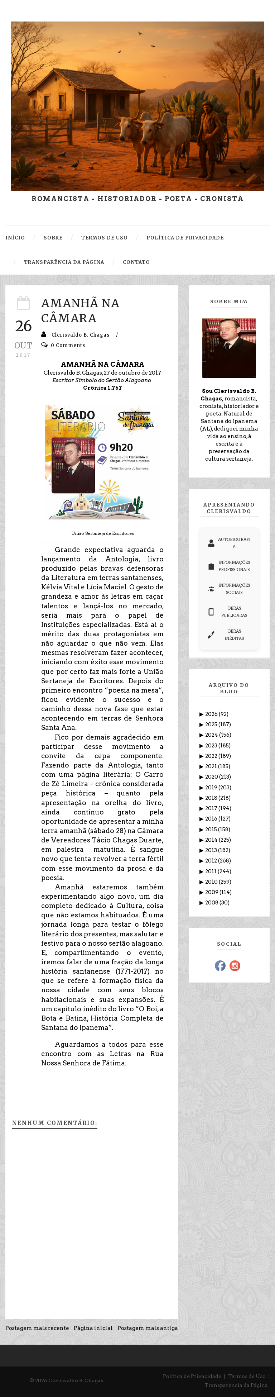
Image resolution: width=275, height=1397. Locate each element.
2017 (211, 808)
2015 (211, 829)
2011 (211, 871)
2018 (211, 798)
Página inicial (93, 1328)
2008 (212, 902)
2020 (212, 777)
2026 (212, 714)
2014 (212, 840)
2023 (211, 745)
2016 (211, 819)
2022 (211, 756)
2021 (211, 766)
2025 (211, 724)
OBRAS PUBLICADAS (227, 612)
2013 (211, 850)
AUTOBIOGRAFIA (229, 543)
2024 (212, 735)
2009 (212, 892)
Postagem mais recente (37, 1328)
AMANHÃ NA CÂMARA (80, 311)
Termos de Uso (247, 1376)
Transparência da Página (236, 1385)
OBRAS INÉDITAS (226, 635)
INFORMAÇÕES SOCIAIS (229, 589)
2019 (211, 787)
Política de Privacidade (192, 1376)
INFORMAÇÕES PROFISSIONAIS (229, 566)
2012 (211, 860)
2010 (212, 882)
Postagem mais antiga (147, 1328)
